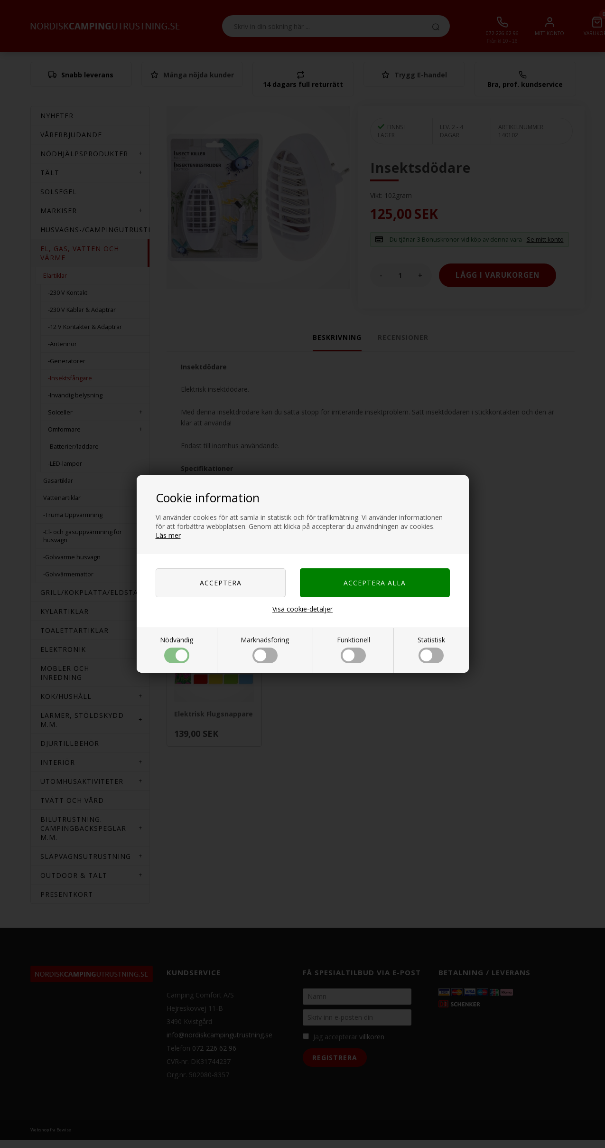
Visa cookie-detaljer (302, 608)
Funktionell (353, 649)
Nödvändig (176, 649)
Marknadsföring (265, 649)
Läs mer (168, 535)
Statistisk (431, 649)
